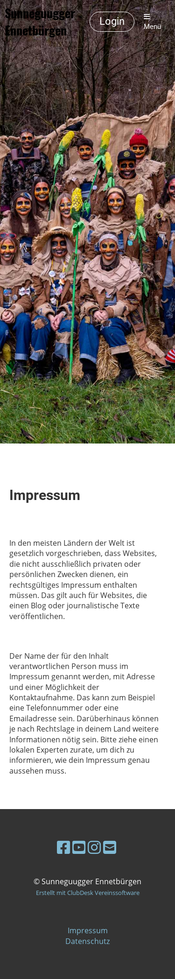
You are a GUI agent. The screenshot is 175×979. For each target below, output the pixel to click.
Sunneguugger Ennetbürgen (40, 22)
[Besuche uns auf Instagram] (94, 847)
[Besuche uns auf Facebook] (63, 847)
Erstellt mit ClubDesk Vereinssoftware (88, 892)
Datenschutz (87, 941)
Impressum (88, 930)
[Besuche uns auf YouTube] (78, 847)
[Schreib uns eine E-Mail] (109, 847)
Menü (152, 22)
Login (112, 21)
